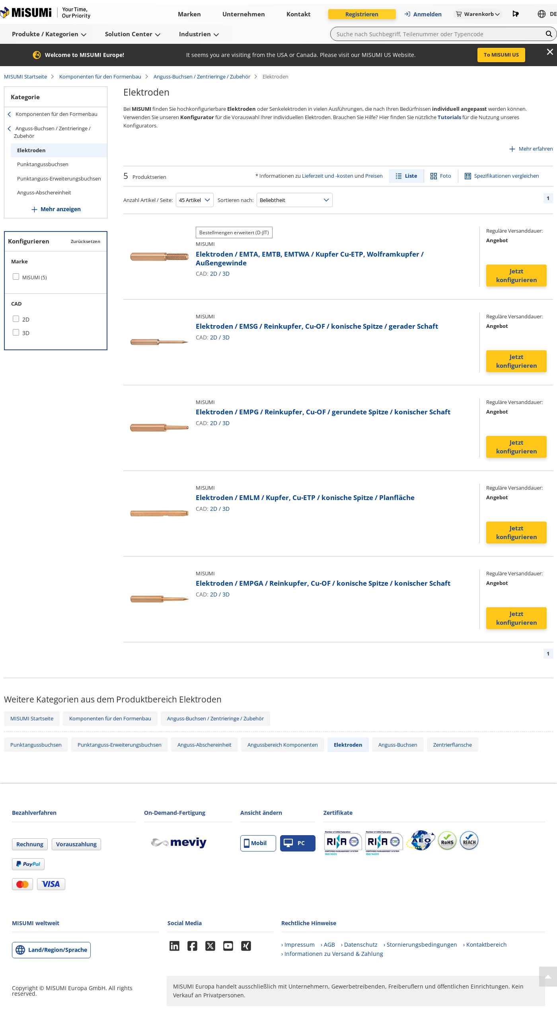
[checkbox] (56, 277)
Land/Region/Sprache (57, 949)
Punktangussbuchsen (42, 164)
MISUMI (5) (34, 277)
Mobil (255, 843)
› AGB (328, 944)
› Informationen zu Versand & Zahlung (332, 953)
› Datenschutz (359, 944)
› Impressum (298, 944)
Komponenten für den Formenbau (100, 76)
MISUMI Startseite (25, 76)
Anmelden (423, 14)
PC (294, 843)
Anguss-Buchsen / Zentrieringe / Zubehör (202, 76)
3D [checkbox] (25, 333)
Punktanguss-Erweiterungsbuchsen (59, 178)
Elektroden (31, 150)
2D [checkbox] (25, 319)
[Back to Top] (548, 977)
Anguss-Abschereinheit (44, 192)
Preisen (374, 175)
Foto (445, 175)
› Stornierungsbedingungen (420, 944)
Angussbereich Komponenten (282, 744)
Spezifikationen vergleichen (506, 175)
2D (213, 273)
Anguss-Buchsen (397, 744)
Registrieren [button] (361, 14)
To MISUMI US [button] (501, 54)
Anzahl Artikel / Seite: (148, 200)
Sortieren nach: (235, 200)
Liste (411, 175)
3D (226, 273)
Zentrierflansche (452, 744)
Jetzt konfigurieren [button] (516, 275)
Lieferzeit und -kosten (327, 175)
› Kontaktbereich (485, 944)
